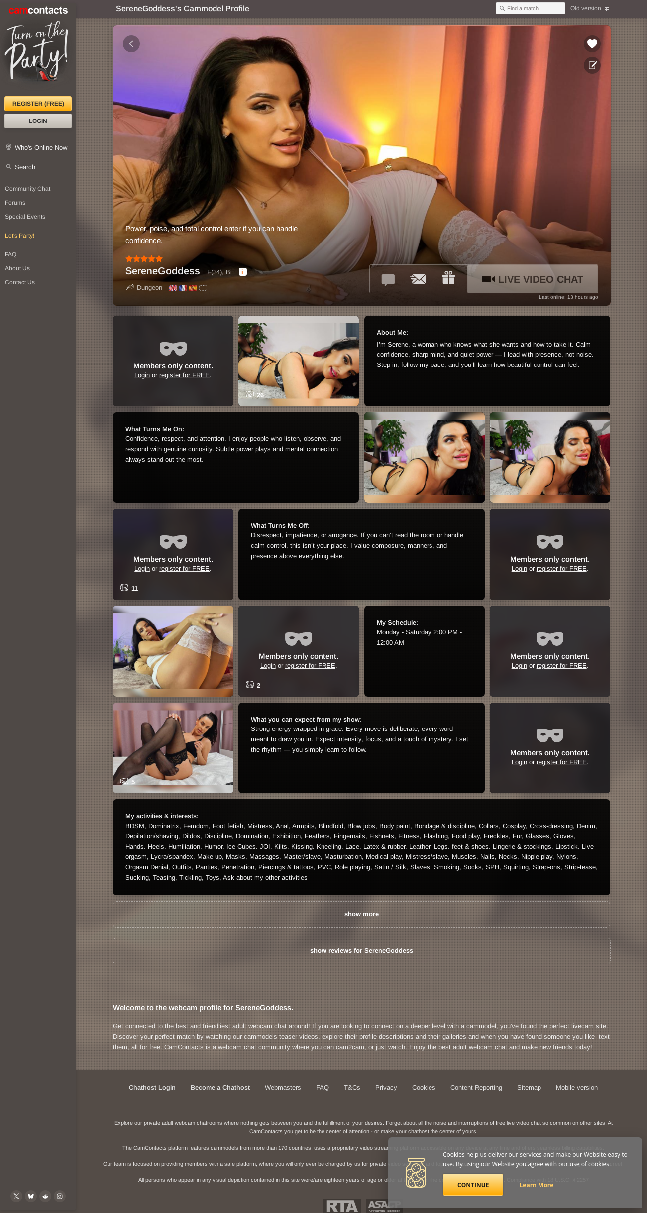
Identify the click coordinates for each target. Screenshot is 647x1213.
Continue (473, 1185)
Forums (15, 202)
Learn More (537, 1185)
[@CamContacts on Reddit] (45, 1196)
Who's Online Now (41, 147)
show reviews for (361, 950)
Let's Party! (19, 235)
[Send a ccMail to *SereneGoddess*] (418, 279)
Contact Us (20, 282)
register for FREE (184, 375)
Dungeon (143, 287)
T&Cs (352, 1087)
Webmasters (283, 1087)
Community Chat (27, 188)
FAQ (10, 254)
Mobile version (577, 1087)
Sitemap (529, 1087)
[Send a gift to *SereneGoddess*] (448, 279)
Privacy (386, 1087)
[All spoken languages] (203, 288)
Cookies (423, 1087)
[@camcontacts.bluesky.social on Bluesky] (31, 1196)
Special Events (25, 216)
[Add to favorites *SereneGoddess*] (592, 43)
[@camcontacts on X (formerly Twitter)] (16, 1196)
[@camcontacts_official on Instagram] (60, 1196)
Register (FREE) (38, 103)
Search (25, 167)
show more (361, 914)
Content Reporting (476, 1087)
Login (38, 121)
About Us (17, 268)
